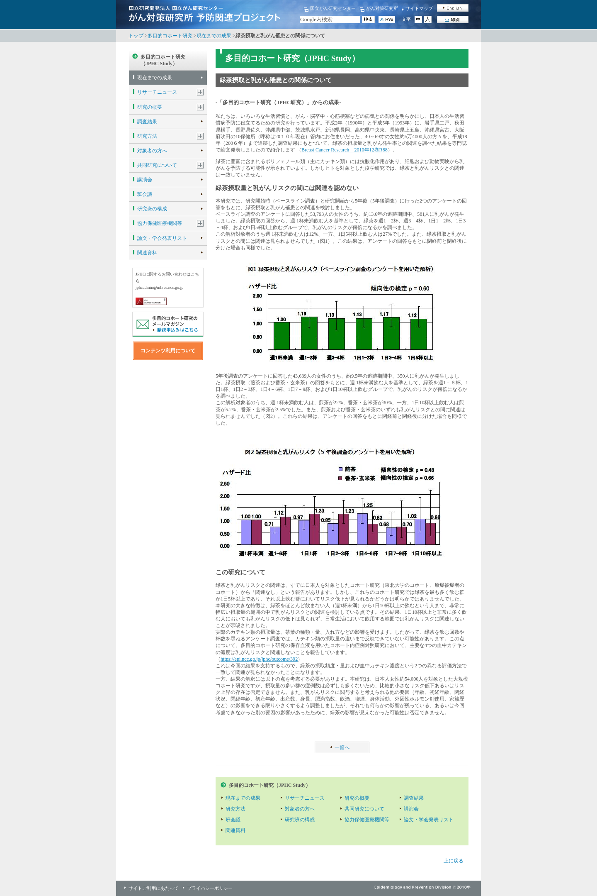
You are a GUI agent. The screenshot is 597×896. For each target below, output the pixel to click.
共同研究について (157, 165)
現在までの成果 (214, 36)
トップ (136, 36)
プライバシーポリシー (210, 888)
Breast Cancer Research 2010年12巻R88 (344, 150)
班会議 (144, 194)
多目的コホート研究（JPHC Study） (163, 60)
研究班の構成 (152, 209)
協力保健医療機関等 (159, 223)
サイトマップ (419, 8)
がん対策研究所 (382, 8)
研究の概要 (149, 107)
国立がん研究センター (333, 8)
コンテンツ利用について (168, 351)
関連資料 (147, 253)
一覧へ (342, 747)
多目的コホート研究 (170, 36)
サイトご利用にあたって (154, 888)
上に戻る (454, 861)
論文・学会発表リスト (162, 238)
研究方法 (147, 136)
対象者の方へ (152, 151)
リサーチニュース (157, 92)
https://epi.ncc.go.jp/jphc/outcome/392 (259, 659)
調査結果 (147, 122)
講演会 (144, 180)
